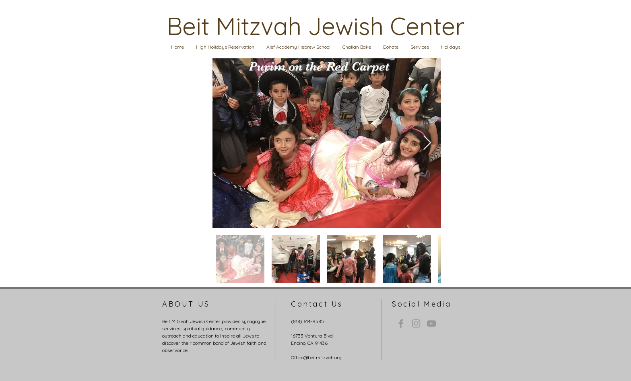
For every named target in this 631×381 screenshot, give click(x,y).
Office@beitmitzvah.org (316, 357)
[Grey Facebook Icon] (400, 323)
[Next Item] (427, 143)
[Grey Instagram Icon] (416, 323)
